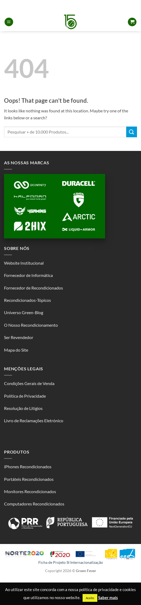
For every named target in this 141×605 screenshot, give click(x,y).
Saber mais (108, 597)
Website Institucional (24, 262)
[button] (9, 22)
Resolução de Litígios (23, 408)
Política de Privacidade (25, 395)
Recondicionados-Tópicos (27, 300)
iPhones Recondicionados (27, 466)
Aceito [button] (90, 598)
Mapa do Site (16, 349)
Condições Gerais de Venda (29, 383)
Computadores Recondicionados (34, 503)
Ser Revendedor (18, 337)
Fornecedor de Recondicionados (33, 287)
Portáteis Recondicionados (29, 479)
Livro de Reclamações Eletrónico (33, 420)
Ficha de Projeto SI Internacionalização (70, 562)
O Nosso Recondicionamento (31, 325)
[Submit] (131, 132)
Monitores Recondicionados (30, 491)
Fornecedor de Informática (28, 275)
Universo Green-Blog (23, 312)
